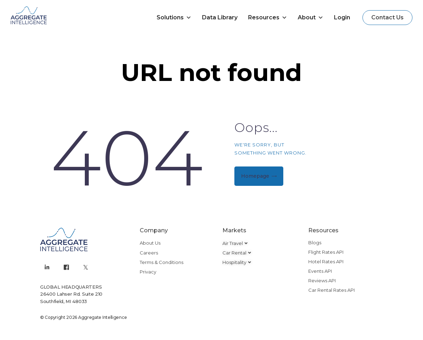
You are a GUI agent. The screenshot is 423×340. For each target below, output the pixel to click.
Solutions (174, 18)
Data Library (220, 17)
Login (342, 17)
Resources (267, 18)
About (310, 18)
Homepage (255, 176)
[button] (387, 17)
